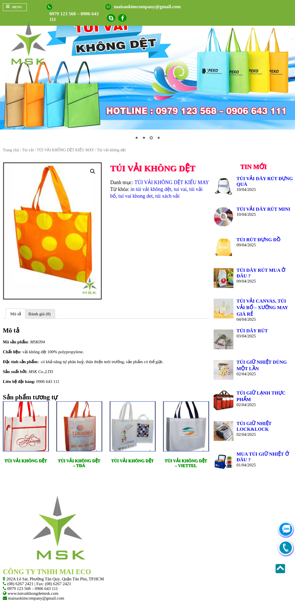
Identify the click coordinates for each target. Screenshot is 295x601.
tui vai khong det (135, 196)
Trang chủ (11, 150)
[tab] (15, 313)
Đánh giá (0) (39, 313)
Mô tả (15, 313)
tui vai (180, 189)
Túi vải (28, 150)
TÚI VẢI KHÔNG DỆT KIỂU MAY (65, 150)
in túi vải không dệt (151, 189)
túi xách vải (167, 196)
